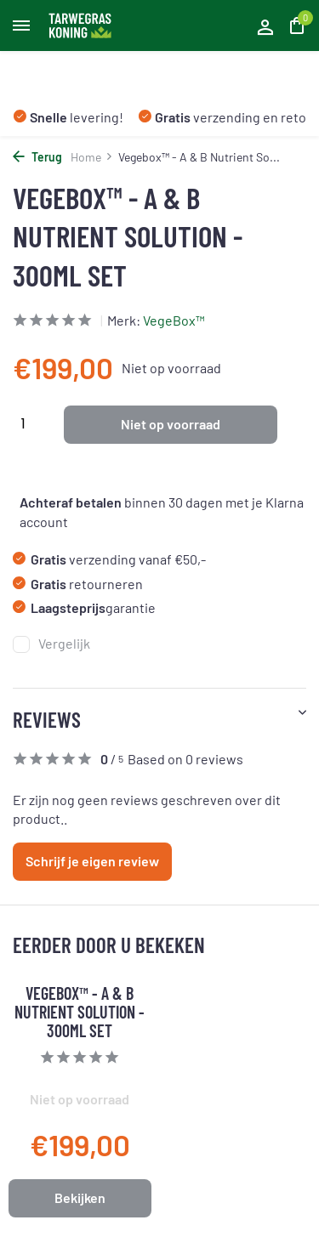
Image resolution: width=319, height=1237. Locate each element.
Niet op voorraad (170, 424)
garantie (84, 607)
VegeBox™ (174, 320)
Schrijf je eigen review (92, 861)
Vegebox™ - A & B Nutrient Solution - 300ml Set (79, 1012)
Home (92, 157)
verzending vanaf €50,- (109, 559)
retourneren (78, 584)
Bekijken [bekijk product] (79, 1197)
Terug (37, 157)
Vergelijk (51, 643)
